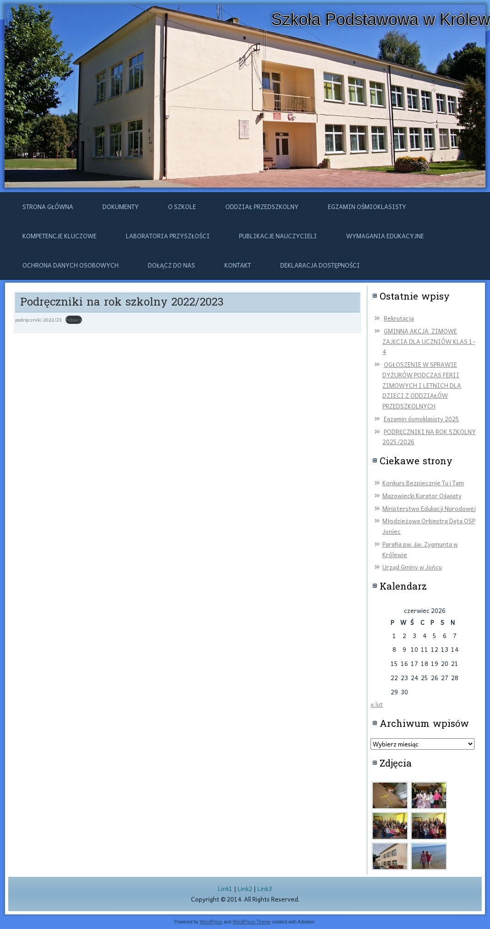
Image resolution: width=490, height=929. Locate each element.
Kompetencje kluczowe (59, 236)
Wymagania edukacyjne (385, 236)
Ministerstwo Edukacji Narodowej (429, 508)
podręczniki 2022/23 (38, 319)
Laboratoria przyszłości (168, 236)
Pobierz (73, 319)
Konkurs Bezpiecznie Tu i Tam (423, 483)
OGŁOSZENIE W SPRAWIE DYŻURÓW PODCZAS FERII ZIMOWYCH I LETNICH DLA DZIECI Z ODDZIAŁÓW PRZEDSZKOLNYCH (421, 385)
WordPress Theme (252, 921)
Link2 (245, 888)
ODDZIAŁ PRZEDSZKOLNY (262, 206)
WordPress (211, 921)
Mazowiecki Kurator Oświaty (422, 495)
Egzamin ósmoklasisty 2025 (421, 419)
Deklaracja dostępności (320, 265)
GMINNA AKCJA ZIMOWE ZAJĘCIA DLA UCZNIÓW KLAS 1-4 (428, 341)
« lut (376, 704)
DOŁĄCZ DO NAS (171, 265)
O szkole (182, 206)
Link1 (225, 888)
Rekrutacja (399, 318)
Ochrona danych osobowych (70, 265)
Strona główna (47, 206)
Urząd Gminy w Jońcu (412, 567)
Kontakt (237, 265)
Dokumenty (121, 206)
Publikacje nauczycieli (278, 236)
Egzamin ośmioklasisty (367, 206)
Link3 (264, 888)
